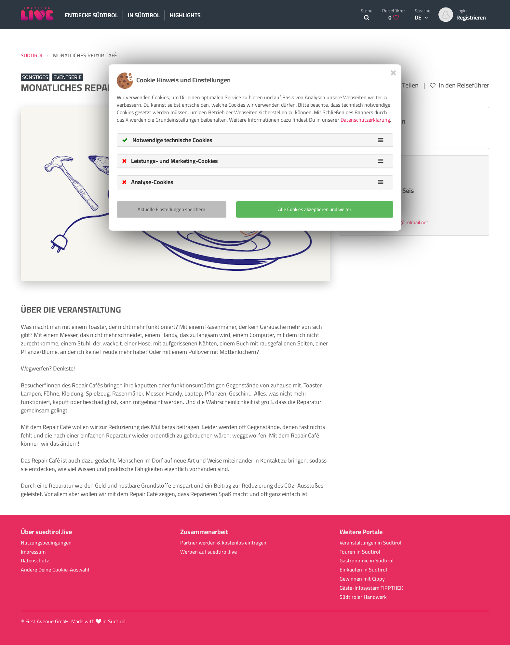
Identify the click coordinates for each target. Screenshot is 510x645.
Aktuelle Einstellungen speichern (171, 209)
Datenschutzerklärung (365, 120)
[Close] (393, 73)
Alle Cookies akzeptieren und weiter (314, 209)
